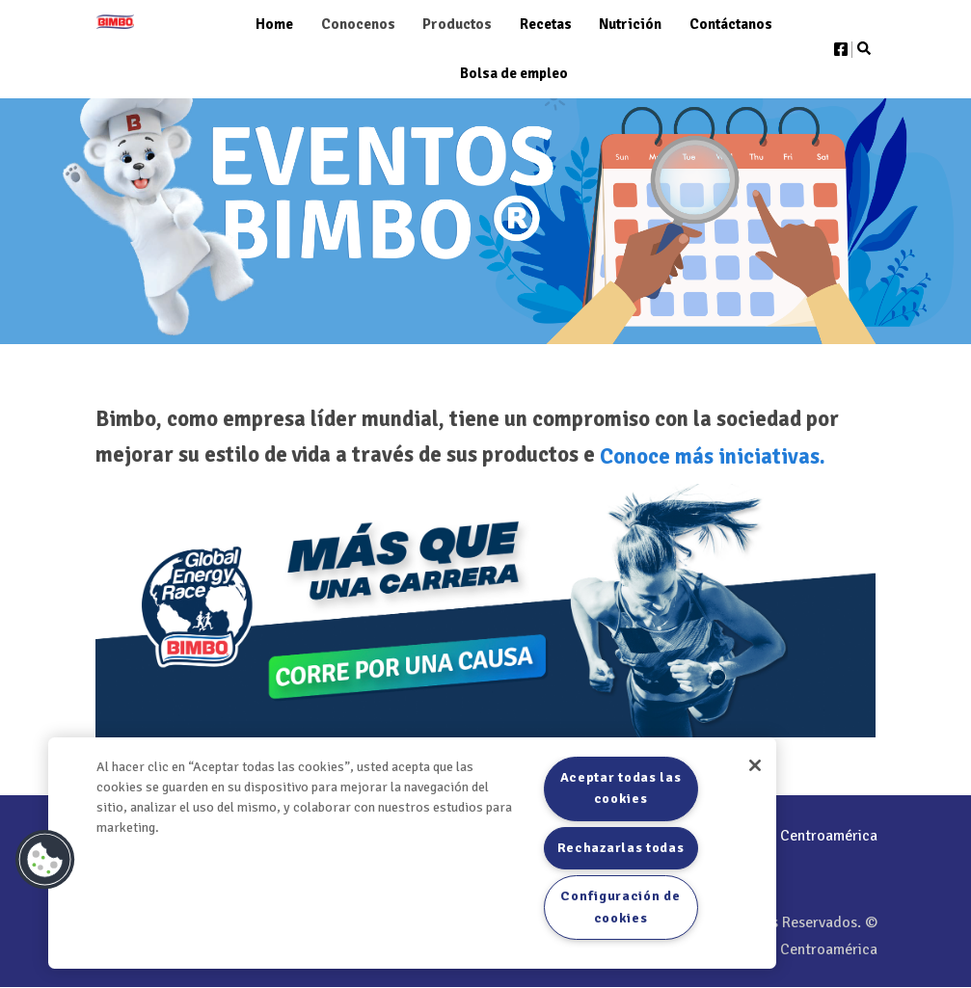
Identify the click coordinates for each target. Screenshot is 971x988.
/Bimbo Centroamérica (782, 835)
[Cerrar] (755, 765)
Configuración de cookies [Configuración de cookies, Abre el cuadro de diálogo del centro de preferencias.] (620, 906)
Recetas (546, 24)
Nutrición (630, 24)
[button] (45, 860)
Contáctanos (730, 24)
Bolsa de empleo (514, 73)
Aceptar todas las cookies (621, 788)
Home (274, 24)
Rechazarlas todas (621, 848)
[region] (412, 853)
